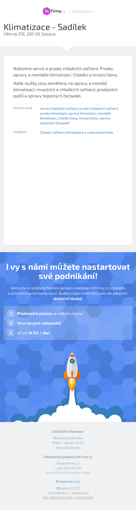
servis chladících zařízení (59, 108)
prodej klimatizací (53, 113)
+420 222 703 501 (68, 468)
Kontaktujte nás (68, 447)
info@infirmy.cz (68, 463)
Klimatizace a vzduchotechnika (89, 132)
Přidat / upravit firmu (68, 443)
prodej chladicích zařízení (98, 108)
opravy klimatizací (82, 113)
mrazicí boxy (88, 118)
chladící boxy (67, 118)
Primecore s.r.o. (68, 481)
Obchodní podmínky (68, 438)
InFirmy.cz (54, 11)
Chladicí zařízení (52, 132)
